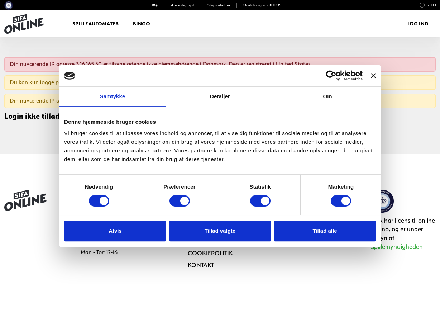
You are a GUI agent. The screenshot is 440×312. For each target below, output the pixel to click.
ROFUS (275, 5)
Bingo (141, 23)
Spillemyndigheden (397, 246)
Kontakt (201, 265)
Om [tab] (327, 96)
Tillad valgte (220, 231)
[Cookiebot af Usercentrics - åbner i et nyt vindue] (331, 75)
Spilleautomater (95, 23)
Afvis (115, 231)
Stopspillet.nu (218, 5)
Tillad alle (324, 231)
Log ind (418, 23)
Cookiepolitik (210, 253)
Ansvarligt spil (182, 5)
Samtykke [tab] (112, 96)
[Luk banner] (373, 75)
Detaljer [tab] (220, 96)
